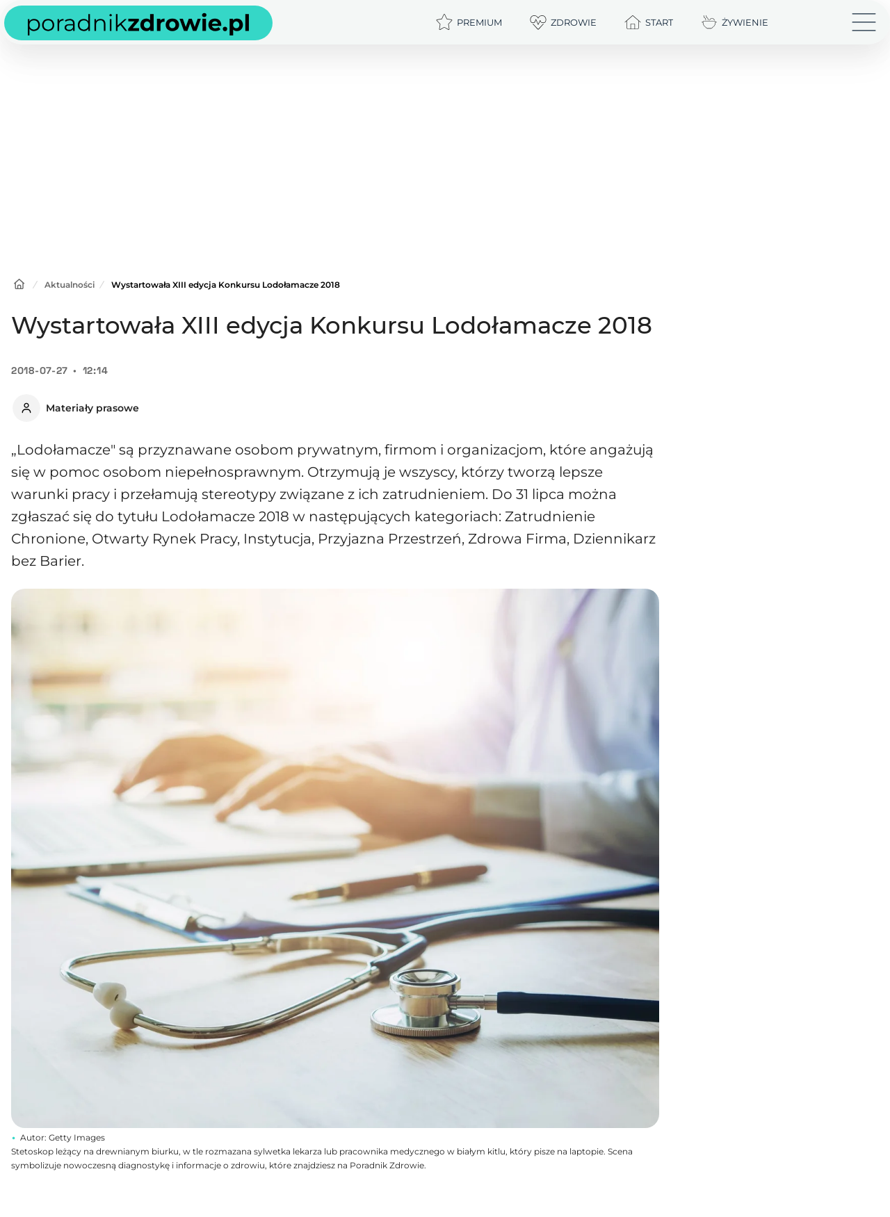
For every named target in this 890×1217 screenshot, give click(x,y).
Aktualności (69, 284)
